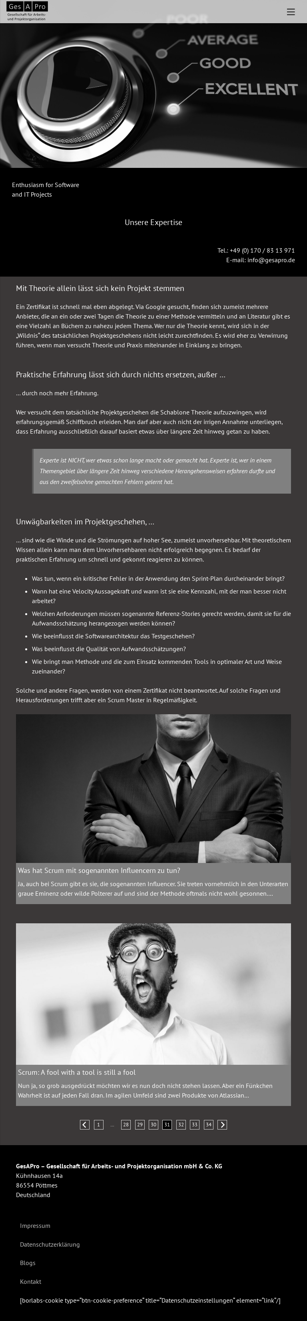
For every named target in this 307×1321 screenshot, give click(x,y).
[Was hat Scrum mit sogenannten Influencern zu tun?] (153, 788)
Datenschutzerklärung (50, 1244)
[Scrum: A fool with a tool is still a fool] (153, 994)
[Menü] (291, 12)
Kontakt (30, 1281)
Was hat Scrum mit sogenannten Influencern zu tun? (99, 870)
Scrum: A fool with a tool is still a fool (77, 1072)
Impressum (35, 1225)
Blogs (28, 1263)
